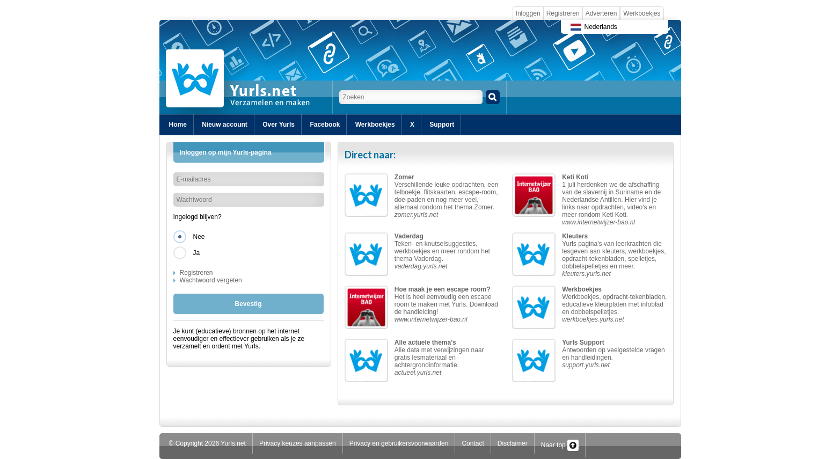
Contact (473, 443)
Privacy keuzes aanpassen (297, 443)
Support (441, 124)
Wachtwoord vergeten (211, 280)
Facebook (325, 124)
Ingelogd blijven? (197, 217)
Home (178, 124)
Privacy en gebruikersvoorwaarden (399, 443)
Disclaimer (513, 443)
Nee (199, 237)
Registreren (563, 13)
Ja (196, 253)
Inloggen (528, 13)
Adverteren (601, 13)
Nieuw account (224, 124)
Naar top (560, 445)
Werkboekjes (641, 13)
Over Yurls (278, 124)
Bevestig (248, 304)
